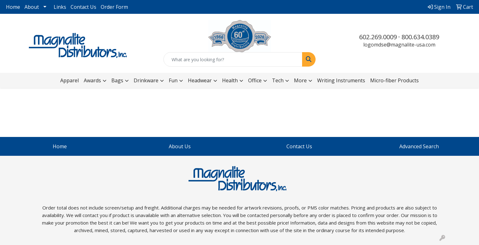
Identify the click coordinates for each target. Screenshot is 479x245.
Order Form (114, 6)
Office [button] (255, 80)
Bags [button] (117, 80)
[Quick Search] (232, 59)
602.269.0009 (378, 37)
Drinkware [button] (146, 80)
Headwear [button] (200, 80)
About (31, 6)
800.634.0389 (420, 37)
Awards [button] (92, 80)
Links (60, 6)
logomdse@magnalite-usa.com (399, 44)
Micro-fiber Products (394, 80)
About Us (180, 146)
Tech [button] (278, 80)
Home (13, 6)
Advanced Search (419, 146)
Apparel (69, 80)
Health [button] (230, 80)
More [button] (300, 80)
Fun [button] (173, 80)
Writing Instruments (341, 80)
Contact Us (83, 6)
